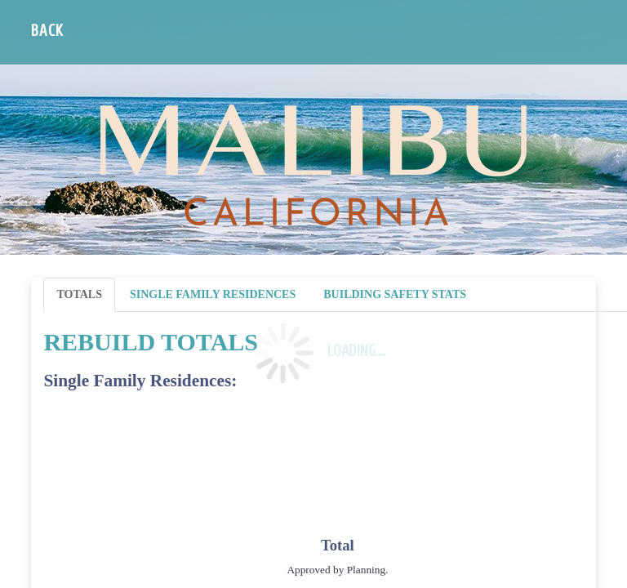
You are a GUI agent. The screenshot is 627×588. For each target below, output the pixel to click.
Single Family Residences (213, 294)
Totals (79, 294)
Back (47, 31)
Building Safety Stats (394, 294)
